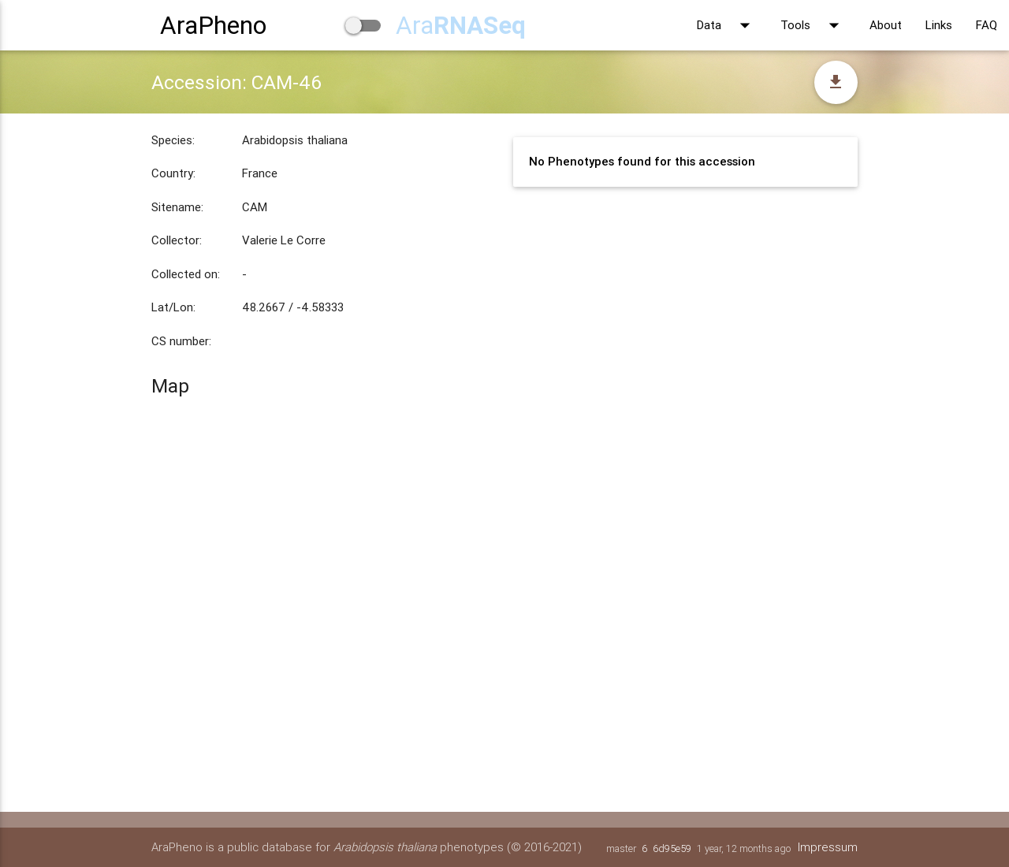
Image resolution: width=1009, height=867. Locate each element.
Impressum (828, 846)
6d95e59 (672, 848)
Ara (461, 24)
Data (727, 25)
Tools (813, 25)
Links (938, 24)
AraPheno (213, 24)
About (885, 24)
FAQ (986, 24)
